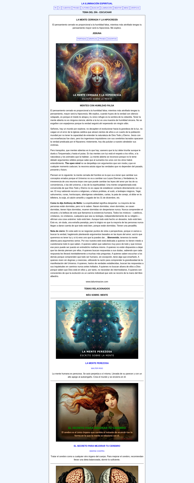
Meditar (118, 8)
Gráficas (135, 8)
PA (56, 8)
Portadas (81, 39)
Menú (126, 8)
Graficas (93, 39)
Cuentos (67, 8)
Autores (86, 8)
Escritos (112, 39)
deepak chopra (96, 451)
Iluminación (106, 8)
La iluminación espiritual (96, 3)
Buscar (95, 8)
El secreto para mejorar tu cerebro (97, 446)
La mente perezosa (97, 363)
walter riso (97, 368)
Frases (76, 8)
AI (59, 8)
